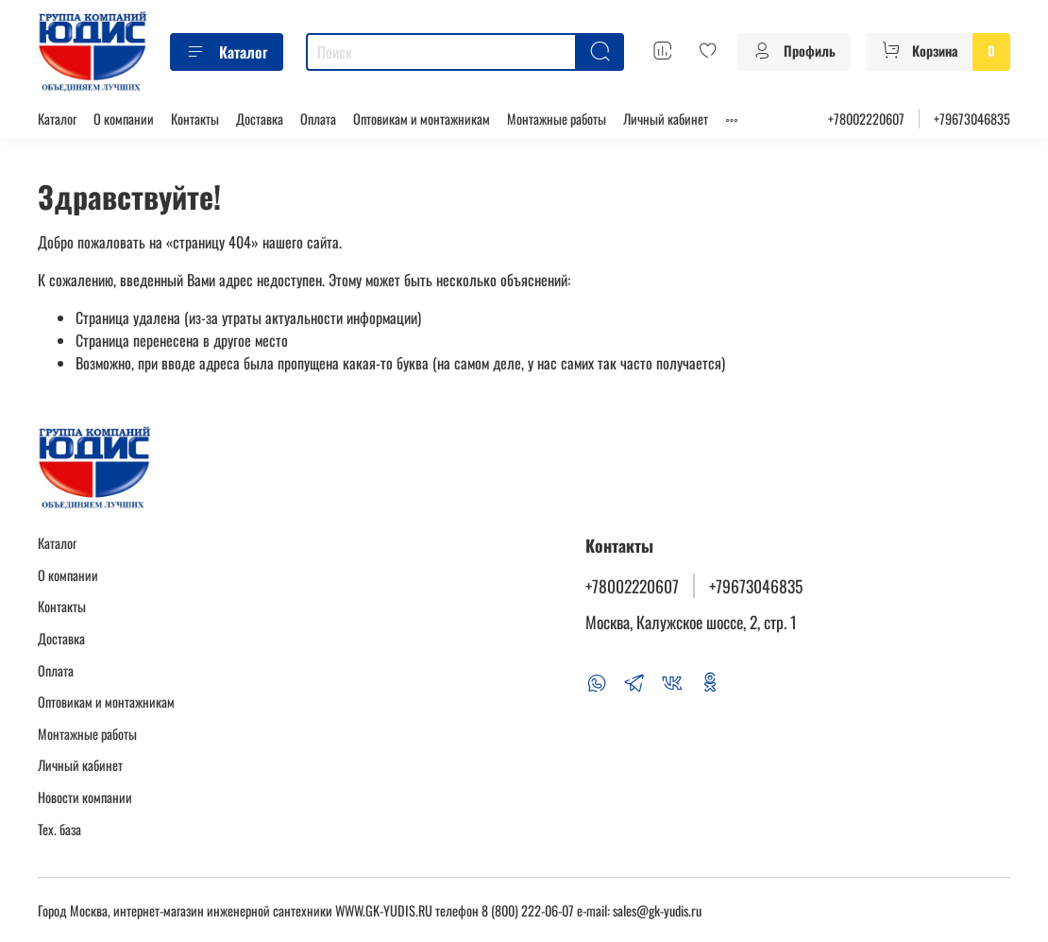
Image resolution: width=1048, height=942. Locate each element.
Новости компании (85, 797)
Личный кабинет (665, 118)
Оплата (318, 118)
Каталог (226, 52)
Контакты (195, 118)
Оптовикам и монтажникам (421, 118)
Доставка (259, 118)
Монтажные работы (556, 118)
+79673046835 (972, 118)
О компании (123, 118)
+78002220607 (866, 118)
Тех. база (59, 829)
